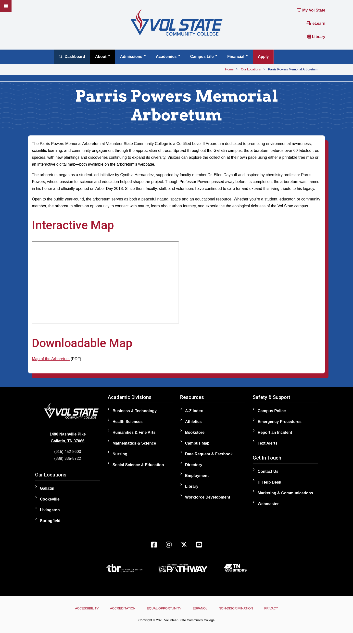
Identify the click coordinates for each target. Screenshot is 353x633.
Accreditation (120, 608)
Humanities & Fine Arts (134, 432)
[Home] (176, 22)
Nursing (120, 454)
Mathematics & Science (134, 443)
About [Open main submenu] (102, 56)
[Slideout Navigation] (6, 6)
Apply (263, 56)
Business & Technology (135, 411)
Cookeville (50, 499)
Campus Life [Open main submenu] (203, 56)
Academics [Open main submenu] (168, 56)
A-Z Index (194, 411)
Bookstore (194, 432)
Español (200, 608)
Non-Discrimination (238, 608)
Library (316, 37)
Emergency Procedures (280, 422)
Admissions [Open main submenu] (133, 56)
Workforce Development (207, 497)
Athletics (193, 422)
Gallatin (47, 488)
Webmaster (268, 504)
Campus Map (197, 443)
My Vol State (311, 10)
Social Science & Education (138, 465)
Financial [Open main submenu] (237, 56)
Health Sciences (128, 422)
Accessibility (83, 608)
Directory (193, 465)
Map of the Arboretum (51, 359)
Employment (197, 476)
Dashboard (72, 56)
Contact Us (268, 471)
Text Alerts (267, 443)
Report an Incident (275, 432)
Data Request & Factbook (209, 454)
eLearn (315, 23)
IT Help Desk (269, 482)
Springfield (50, 521)
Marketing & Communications (285, 493)
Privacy (274, 608)
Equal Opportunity (163, 608)
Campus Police (272, 411)
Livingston (50, 510)
